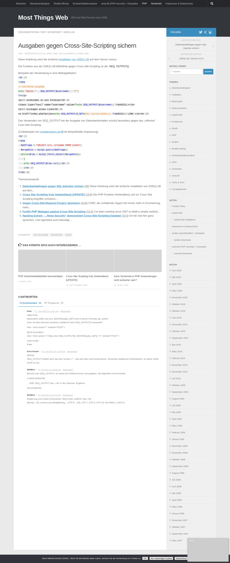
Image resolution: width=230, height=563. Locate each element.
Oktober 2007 (178, 527)
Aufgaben (176, 94)
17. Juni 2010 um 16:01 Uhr (47, 311)
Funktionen (177, 121)
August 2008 (178, 473)
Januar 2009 (178, 439)
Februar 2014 (178, 358)
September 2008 (180, 466)
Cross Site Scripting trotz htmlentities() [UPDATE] (54, 194)
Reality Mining (61, 3)
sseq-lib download (183, 253)
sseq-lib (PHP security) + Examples (119, 3)
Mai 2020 (176, 277)
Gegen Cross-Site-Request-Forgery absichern (51, 203)
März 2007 (177, 540)
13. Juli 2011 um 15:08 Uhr (49, 370)
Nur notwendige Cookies (161, 558)
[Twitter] (200, 32)
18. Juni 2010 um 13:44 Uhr (53, 351)
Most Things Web (43, 17)
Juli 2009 (176, 405)
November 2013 (180, 371)
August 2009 (178, 398)
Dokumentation (28, 32)
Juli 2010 (176, 378)
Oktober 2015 (178, 331)
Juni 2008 (176, 486)
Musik (175, 128)
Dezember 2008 (180, 446)
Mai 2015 (176, 344)
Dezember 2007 (180, 520)
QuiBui (175, 142)
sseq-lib (69, 32)
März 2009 (177, 425)
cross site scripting (40, 235)
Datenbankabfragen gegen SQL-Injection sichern (53, 186)
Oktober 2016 (178, 311)
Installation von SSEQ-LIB (74, 59)
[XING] (205, 32)
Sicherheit (156, 3)
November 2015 (180, 324)
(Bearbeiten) (65, 311)
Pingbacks (54, 303)
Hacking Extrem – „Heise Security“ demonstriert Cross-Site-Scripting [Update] (72, 215)
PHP (144, 3)
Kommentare (31, 303)
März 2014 (177, 351)
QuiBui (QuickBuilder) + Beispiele (188, 233)
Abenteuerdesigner (40, 3)
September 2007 (180, 533)
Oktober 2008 (178, 459)
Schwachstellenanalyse (85, 3)
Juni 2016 (176, 317)
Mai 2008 (176, 493)
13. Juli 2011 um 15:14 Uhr (49, 395)
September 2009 (180, 392)
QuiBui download (182, 240)
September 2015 (180, 338)
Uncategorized (179, 189)
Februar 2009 (178, 432)
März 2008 (177, 506)
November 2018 (180, 297)
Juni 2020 (176, 270)
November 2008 (180, 452)
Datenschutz (181, 558)
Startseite (21, 3)
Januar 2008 (178, 513)
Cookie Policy (178, 206)
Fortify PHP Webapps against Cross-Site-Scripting (54, 211)
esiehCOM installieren (185, 219)
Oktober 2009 (178, 385)
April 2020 (177, 284)
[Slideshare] (210, 32)
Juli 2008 (176, 479)
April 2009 (177, 419)
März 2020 (177, 290)
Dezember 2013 (180, 365)
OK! (145, 558)
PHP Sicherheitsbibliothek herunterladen (40, 276)
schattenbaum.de (51, 131)
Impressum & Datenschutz (179, 3)
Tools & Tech (178, 182)
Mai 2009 (176, 412)
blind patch (177, 101)
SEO (174, 162)
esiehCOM (177, 115)
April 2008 (177, 500)
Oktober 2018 (178, 304)
